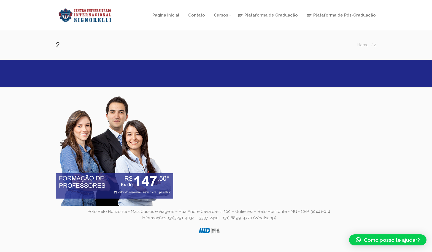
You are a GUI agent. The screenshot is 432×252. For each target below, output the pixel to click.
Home (362, 45)
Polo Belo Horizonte (107, 211)
